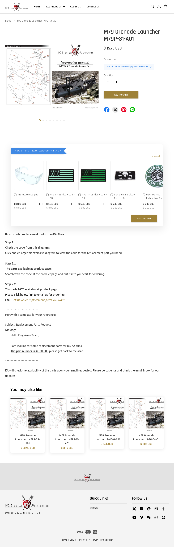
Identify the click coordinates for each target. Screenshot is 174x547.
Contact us (93, 6)
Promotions (110, 59)
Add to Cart (144, 218)
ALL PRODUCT (55, 6)
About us (75, 6)
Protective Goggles (26, 195)
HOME (37, 6)
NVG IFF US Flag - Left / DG (92, 196)
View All (156, 156)
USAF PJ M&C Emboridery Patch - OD (156, 196)
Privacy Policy (84, 540)
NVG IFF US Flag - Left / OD (60, 196)
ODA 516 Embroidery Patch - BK (123, 196)
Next (94, 76)
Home (8, 21)
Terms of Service (69, 540)
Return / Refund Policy (102, 540)
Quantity (108, 75)
